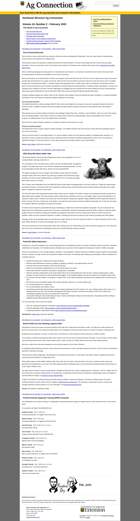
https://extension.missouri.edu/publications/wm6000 (72, 305)
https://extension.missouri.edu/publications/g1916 (61, 308)
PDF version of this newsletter (37, 43)
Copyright (82, 515)
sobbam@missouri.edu (33, 517)
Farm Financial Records (34, 31)
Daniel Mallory (32, 232)
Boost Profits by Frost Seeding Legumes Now (41, 38)
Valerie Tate (36, 314)
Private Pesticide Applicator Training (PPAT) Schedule (43, 41)
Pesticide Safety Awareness (35, 36)
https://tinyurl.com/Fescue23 (68, 382)
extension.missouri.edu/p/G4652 (52, 375)
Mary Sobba (32, 144)
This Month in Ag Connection (31, 49)
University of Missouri (108, 515)
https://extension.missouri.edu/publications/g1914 (71, 310)
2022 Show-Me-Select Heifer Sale (37, 34)
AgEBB (88, 517)
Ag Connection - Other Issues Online (53, 49)
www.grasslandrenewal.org (72, 384)
